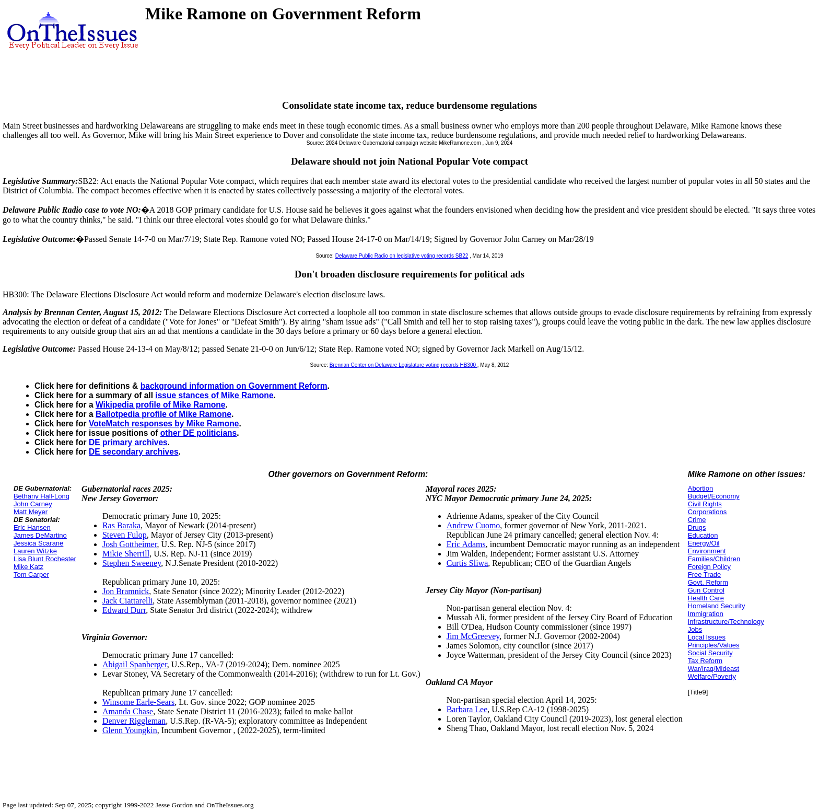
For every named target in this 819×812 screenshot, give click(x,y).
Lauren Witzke (35, 551)
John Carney (33, 504)
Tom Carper (31, 574)
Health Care (706, 598)
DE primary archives (128, 442)
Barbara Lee (467, 709)
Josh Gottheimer (129, 544)
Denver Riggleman (134, 720)
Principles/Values (714, 645)
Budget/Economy (714, 496)
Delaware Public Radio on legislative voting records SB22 (402, 256)
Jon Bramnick (125, 591)
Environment (707, 551)
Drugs (697, 527)
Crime (697, 520)
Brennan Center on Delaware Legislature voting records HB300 (403, 365)
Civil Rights (705, 504)
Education (703, 535)
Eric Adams (466, 544)
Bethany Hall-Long (41, 496)
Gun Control (706, 590)
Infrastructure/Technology (726, 621)
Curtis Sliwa (467, 563)
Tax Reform (705, 661)
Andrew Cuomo (473, 525)
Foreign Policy (709, 567)
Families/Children (714, 559)
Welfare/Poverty (712, 676)
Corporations (707, 512)
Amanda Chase (127, 711)
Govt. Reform (708, 582)
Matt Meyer (31, 512)
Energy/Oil (704, 543)
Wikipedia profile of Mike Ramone (161, 404)
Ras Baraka (121, 525)
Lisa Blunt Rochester (45, 559)
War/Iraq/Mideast (714, 668)
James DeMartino (40, 535)
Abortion (700, 488)
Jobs (695, 629)
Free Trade (704, 574)
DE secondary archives (134, 451)
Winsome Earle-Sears (138, 702)
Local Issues (707, 637)
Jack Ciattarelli (127, 600)
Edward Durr (124, 610)
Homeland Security (716, 606)
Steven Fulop (124, 534)
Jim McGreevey (473, 636)
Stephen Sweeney (131, 563)
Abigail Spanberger (134, 664)
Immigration (705, 614)
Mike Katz (28, 567)
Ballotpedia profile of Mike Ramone (163, 414)
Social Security (710, 653)
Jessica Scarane (38, 543)
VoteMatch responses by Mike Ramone (164, 423)
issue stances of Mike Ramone (214, 395)
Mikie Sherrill (125, 553)
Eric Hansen (32, 527)
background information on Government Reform (234, 385)
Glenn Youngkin (129, 730)
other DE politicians (198, 432)
